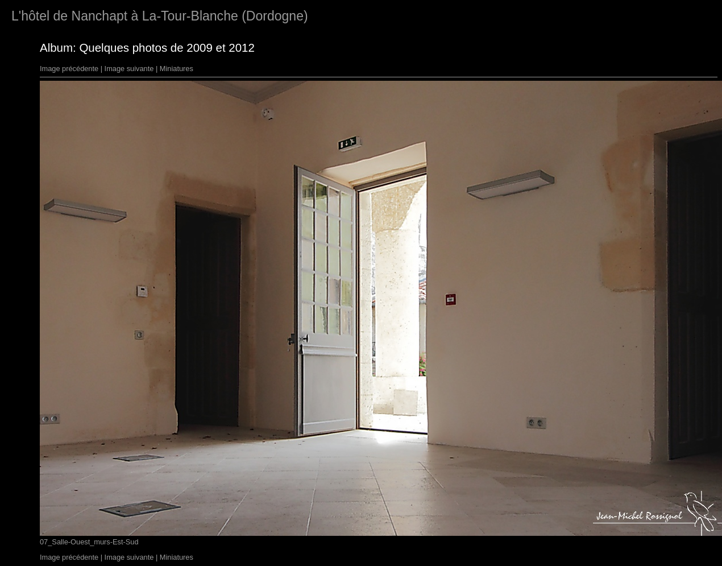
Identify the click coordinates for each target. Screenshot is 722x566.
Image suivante (129, 68)
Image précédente (69, 68)
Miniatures (176, 68)
